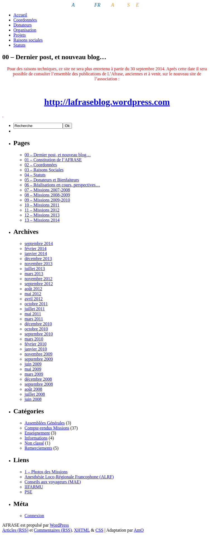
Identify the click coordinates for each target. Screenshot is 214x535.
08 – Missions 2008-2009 (47, 195)
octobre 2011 (36, 303)
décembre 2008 (38, 379)
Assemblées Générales (45, 423)
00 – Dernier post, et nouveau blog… (58, 154)
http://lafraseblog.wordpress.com (107, 102)
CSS (99, 530)
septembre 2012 (39, 283)
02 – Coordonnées (41, 164)
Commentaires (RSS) (53, 530)
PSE (28, 492)
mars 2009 (34, 374)
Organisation (24, 30)
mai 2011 (33, 313)
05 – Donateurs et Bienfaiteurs (52, 179)
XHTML (82, 530)
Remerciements (38, 448)
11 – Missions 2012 (42, 210)
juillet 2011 (35, 308)
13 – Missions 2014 (42, 220)
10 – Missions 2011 (42, 205)
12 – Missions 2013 (42, 215)
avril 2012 (34, 298)
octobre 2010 (36, 329)
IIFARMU (34, 486)
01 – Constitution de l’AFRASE (53, 159)
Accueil (20, 15)
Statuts (19, 45)
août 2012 (33, 288)
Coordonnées (25, 20)
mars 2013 (34, 273)
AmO (139, 530)
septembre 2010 (39, 334)
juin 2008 (33, 399)
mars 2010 (34, 339)
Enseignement (37, 433)
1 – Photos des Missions (46, 471)
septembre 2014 (39, 243)
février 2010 (36, 344)
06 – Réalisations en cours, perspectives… (62, 185)
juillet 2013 (35, 268)
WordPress (59, 525)
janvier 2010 (36, 349)
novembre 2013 (38, 263)
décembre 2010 (38, 324)
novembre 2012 (38, 278)
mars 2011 (34, 318)
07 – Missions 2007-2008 (47, 190)
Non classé (34, 443)
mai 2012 (33, 293)
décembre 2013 (38, 258)
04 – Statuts (35, 174)
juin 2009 (33, 364)
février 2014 (36, 248)
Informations (36, 438)
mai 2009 (33, 369)
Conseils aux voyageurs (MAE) (53, 481)
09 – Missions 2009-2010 (47, 200)
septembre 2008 (39, 384)
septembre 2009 (39, 359)
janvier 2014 (36, 253)
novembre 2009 (38, 354)
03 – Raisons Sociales (44, 169)
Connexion (34, 515)
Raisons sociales (28, 40)
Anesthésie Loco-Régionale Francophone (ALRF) (69, 476)
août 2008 (33, 389)
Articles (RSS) (15, 530)
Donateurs (22, 25)
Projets (19, 35)
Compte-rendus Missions (47, 428)
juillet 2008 (35, 394)
